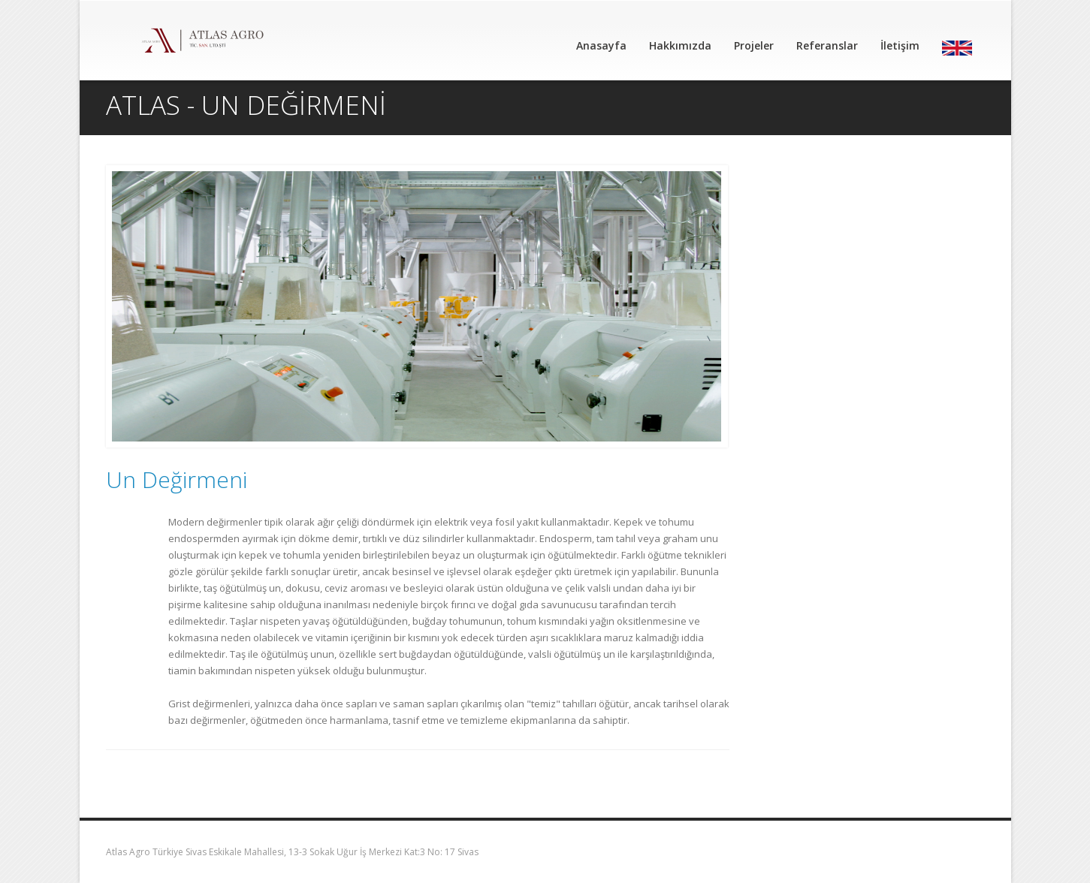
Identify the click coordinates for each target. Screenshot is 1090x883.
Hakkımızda (680, 45)
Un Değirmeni (176, 480)
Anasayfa (601, 45)
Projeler (754, 45)
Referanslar (827, 45)
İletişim (899, 45)
